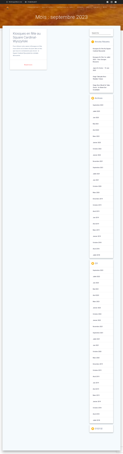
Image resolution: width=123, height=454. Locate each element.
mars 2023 (96, 136)
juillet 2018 (96, 255)
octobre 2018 (97, 242)
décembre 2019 (98, 199)
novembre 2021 (98, 161)
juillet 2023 (96, 111)
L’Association (32, 7)
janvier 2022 (97, 155)
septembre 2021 (98, 167)
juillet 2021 (96, 174)
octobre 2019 (97, 205)
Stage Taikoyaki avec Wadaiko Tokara (99, 78)
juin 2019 (96, 217)
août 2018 (96, 249)
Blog (105, 7)
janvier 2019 (97, 236)
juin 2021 (96, 180)
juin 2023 (96, 117)
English (113, 7)
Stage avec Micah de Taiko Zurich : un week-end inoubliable (101, 87)
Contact (96, 7)
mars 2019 (96, 230)
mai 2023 (95, 124)
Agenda (80, 7)
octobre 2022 (97, 149)
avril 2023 (96, 130)
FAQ (87, 7)
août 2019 (96, 211)
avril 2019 (96, 224)
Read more (28, 65)
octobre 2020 (97, 186)
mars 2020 (96, 192)
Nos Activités (47, 7)
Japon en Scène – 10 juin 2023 (101, 69)
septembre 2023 (98, 105)
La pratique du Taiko (65, 7)
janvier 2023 (97, 142)
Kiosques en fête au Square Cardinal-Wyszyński (27, 37)
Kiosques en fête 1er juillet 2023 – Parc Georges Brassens (101, 59)
